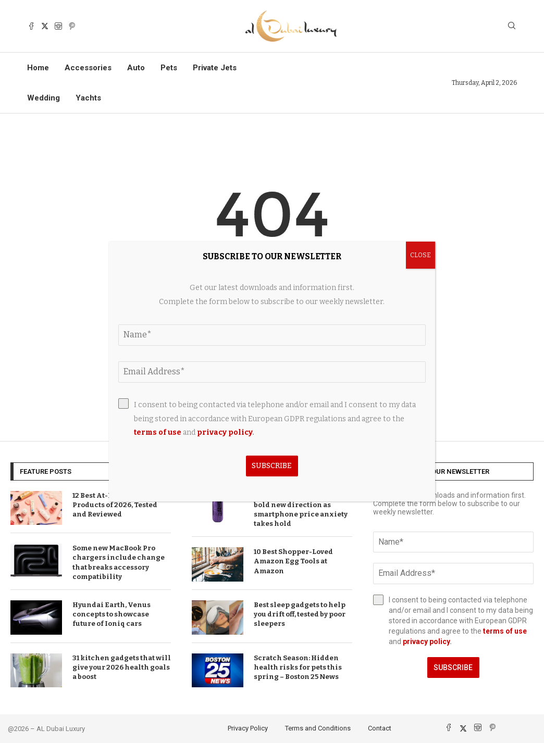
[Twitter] (45, 26)
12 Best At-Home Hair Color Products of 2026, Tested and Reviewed (119, 505)
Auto (136, 67)
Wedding (43, 98)
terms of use (505, 631)
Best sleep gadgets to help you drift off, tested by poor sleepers (299, 614)
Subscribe (453, 667)
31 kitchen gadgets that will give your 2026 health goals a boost (121, 667)
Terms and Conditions (318, 728)
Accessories (88, 67)
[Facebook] (31, 26)
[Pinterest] (72, 26)
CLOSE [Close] (420, 255)
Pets (168, 67)
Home (38, 67)
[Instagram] (58, 26)
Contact (379, 728)
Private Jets (215, 67)
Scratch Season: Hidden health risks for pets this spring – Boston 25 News (298, 667)
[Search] (511, 26)
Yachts (88, 98)
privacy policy (426, 641)
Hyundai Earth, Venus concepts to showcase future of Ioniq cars (111, 614)
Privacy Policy (248, 728)
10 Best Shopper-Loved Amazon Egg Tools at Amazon (293, 561)
